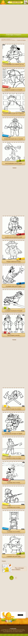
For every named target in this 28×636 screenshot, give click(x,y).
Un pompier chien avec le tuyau (13, 286)
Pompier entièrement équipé (13, 261)
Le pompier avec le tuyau (13, 507)
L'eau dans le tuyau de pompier (13, 458)
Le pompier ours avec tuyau (13, 556)
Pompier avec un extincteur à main (13, 237)
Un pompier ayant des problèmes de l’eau (13, 64)
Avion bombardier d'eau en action (13, 163)
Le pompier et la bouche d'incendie (13, 310)
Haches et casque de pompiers (13, 409)
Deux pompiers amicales (13, 335)
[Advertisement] (14, 19)
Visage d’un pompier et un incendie (13, 89)
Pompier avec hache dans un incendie (13, 139)
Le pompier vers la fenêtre (13, 531)
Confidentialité (13, 628)
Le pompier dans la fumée (13, 482)
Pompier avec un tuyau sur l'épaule (13, 433)
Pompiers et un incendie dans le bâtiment (13, 113)
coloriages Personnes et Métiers (16, 568)
